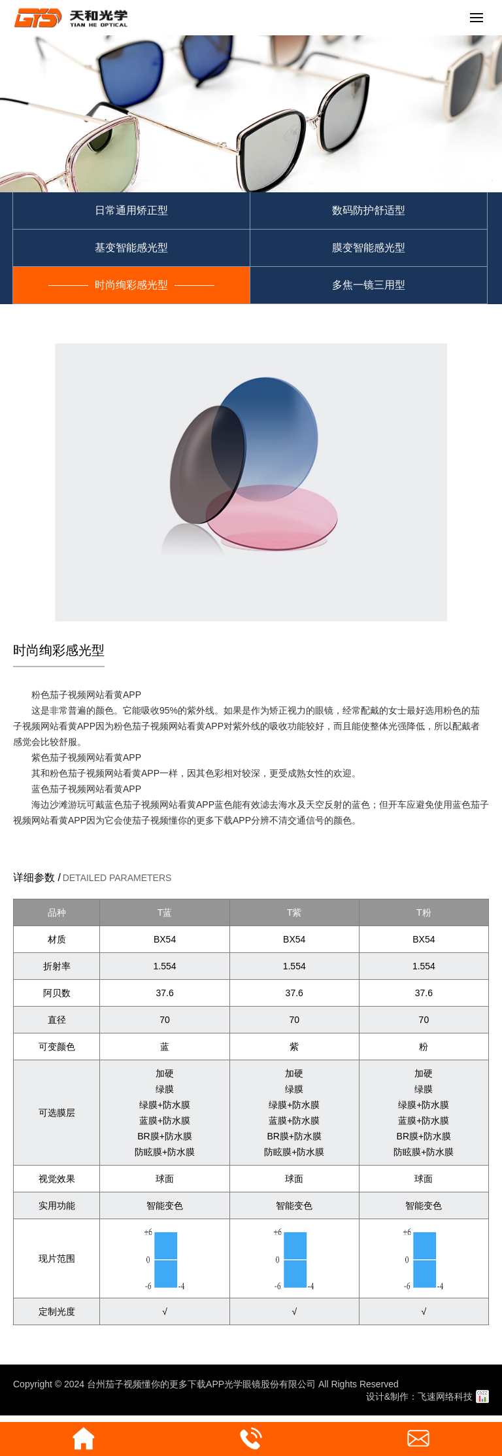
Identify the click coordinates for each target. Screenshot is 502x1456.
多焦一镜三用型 (368, 284)
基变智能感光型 (131, 247)
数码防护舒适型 (368, 210)
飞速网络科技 (445, 1396)
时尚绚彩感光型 (131, 284)
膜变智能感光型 (368, 247)
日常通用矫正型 (131, 210)
